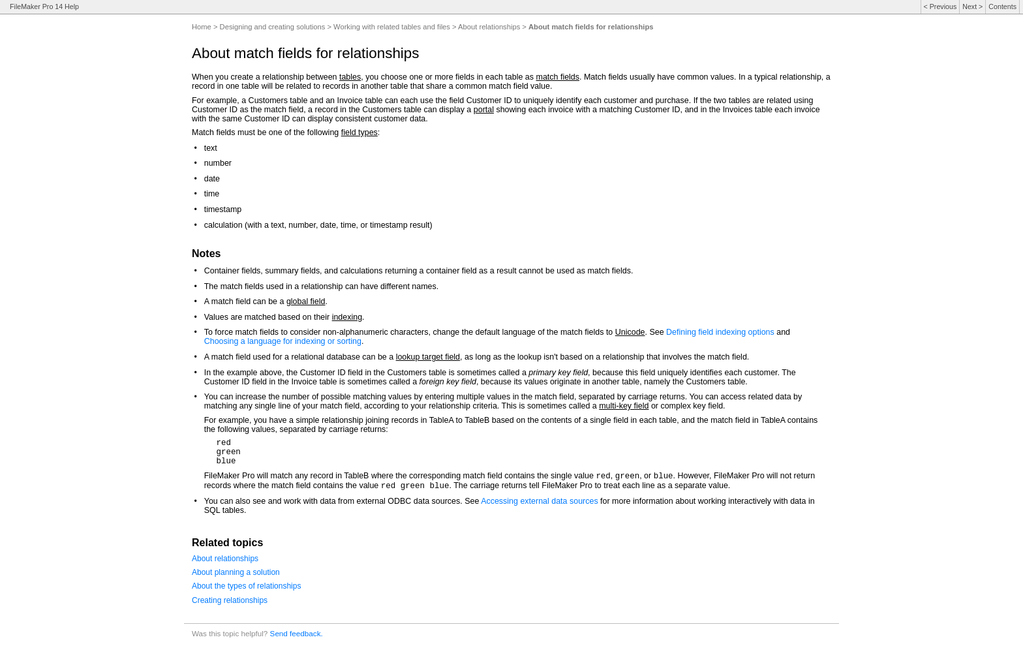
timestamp (223, 209)
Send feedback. (296, 633)
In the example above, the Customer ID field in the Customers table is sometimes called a (366, 372)
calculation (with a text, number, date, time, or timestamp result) (318, 225)
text (210, 148)
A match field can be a (245, 301)
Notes (206, 253)
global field (306, 301)
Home (201, 27)
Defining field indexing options (720, 332)
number (218, 163)
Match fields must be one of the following (266, 132)
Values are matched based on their (268, 317)
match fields (558, 77)
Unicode (630, 332)
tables (350, 77)
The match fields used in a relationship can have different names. (321, 286)
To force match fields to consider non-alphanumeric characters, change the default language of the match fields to (409, 332)
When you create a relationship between (265, 77)
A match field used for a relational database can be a (300, 357)
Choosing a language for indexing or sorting (282, 341)
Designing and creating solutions (273, 27)
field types (359, 132)
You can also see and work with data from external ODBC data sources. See (342, 501)
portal (484, 109)
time (212, 193)
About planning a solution (236, 572)
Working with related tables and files (391, 27)
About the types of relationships (246, 586)
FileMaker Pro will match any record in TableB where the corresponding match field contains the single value (400, 475)
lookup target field (428, 357)
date (212, 178)
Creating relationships (229, 600)
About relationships (489, 27)
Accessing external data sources (539, 501)
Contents (1002, 6)
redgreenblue (228, 452)
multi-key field (624, 405)
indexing (347, 317)
